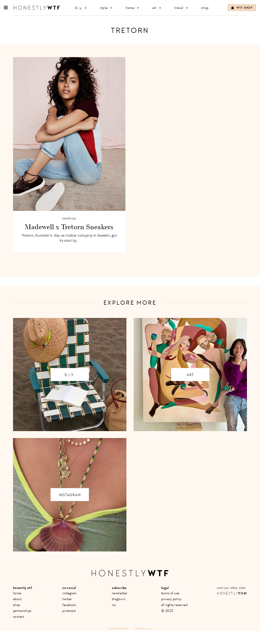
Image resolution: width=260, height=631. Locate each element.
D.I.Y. (81, 8)
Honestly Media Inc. (119, 628)
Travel (181, 8)
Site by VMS (140, 628)
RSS (114, 605)
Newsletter (119, 593)
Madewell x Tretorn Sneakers (69, 226)
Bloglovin (119, 599)
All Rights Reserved (174, 605)
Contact (18, 616)
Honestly (232, 593)
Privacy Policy (171, 599)
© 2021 (167, 611)
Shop (205, 8)
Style (106, 8)
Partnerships (22, 611)
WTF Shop (241, 8)
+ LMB (148, 628)
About (17, 599)
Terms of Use (170, 593)
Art (157, 8)
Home (133, 8)
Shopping (69, 218)
